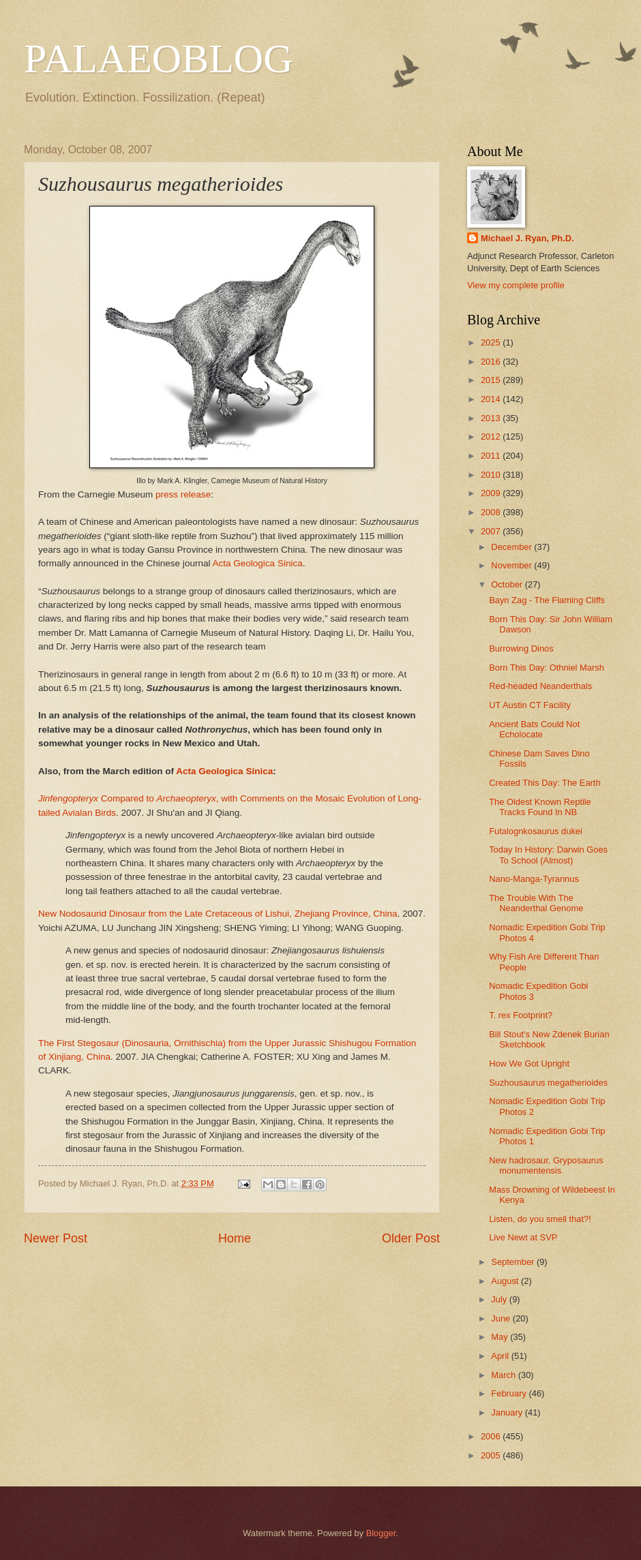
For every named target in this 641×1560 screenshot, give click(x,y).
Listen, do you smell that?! (540, 1219)
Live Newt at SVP (523, 1237)
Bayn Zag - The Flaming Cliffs (547, 600)
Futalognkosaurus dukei (535, 831)
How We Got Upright (529, 1063)
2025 (492, 342)
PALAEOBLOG (158, 58)
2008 (492, 512)
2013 (492, 418)
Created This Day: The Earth (544, 783)
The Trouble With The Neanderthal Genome (536, 903)
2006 (492, 1436)
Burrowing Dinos (521, 648)
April (501, 1356)
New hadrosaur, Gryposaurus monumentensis (546, 1165)
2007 (492, 531)
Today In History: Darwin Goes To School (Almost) (548, 854)
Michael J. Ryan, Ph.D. (527, 238)
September (514, 1262)
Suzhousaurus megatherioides (548, 1082)
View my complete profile (516, 285)
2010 (492, 475)
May (500, 1337)
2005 (492, 1455)
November (512, 565)
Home (234, 1238)
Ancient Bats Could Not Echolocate (534, 729)
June (502, 1318)
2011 (492, 455)
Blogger (381, 1533)
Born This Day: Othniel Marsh (546, 667)
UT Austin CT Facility (530, 705)
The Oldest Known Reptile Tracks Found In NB (540, 807)
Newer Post (55, 1238)
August (506, 1281)
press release (183, 494)
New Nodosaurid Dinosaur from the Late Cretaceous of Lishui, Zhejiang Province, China (218, 913)
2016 (492, 361)
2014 (492, 399)
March (504, 1375)
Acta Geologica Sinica (257, 563)
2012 (492, 436)
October (507, 584)
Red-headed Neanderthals (540, 686)
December (512, 547)
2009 (492, 493)
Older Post (411, 1238)
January (507, 1412)
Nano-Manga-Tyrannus (534, 879)
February (509, 1393)
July (500, 1299)
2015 (492, 380)
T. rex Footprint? (520, 1015)
